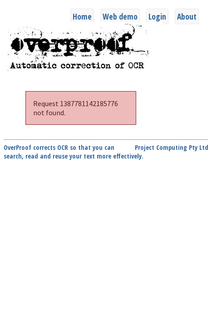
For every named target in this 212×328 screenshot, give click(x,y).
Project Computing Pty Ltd (171, 147)
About (187, 16)
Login (157, 16)
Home (82, 16)
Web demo (120, 16)
